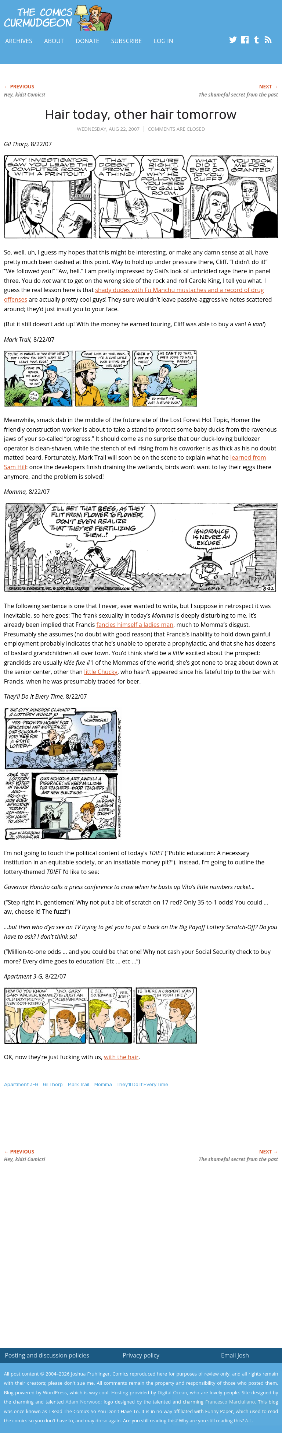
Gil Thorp (53, 1084)
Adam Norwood (83, 1401)
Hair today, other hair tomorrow (141, 114)
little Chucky (100, 672)
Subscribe (126, 41)
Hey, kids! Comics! (25, 94)
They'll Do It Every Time (142, 1084)
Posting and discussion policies (47, 1355)
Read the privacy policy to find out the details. (216, 1387)
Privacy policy (141, 1355)
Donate (87, 41)
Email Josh (235, 1355)
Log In (163, 41)
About (54, 41)
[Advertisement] (90, 1126)
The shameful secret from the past (238, 94)
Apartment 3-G (21, 1084)
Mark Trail (78, 1084)
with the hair (121, 1057)
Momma (103, 1084)
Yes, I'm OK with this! (219, 1405)
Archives (18, 41)
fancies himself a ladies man (135, 625)
